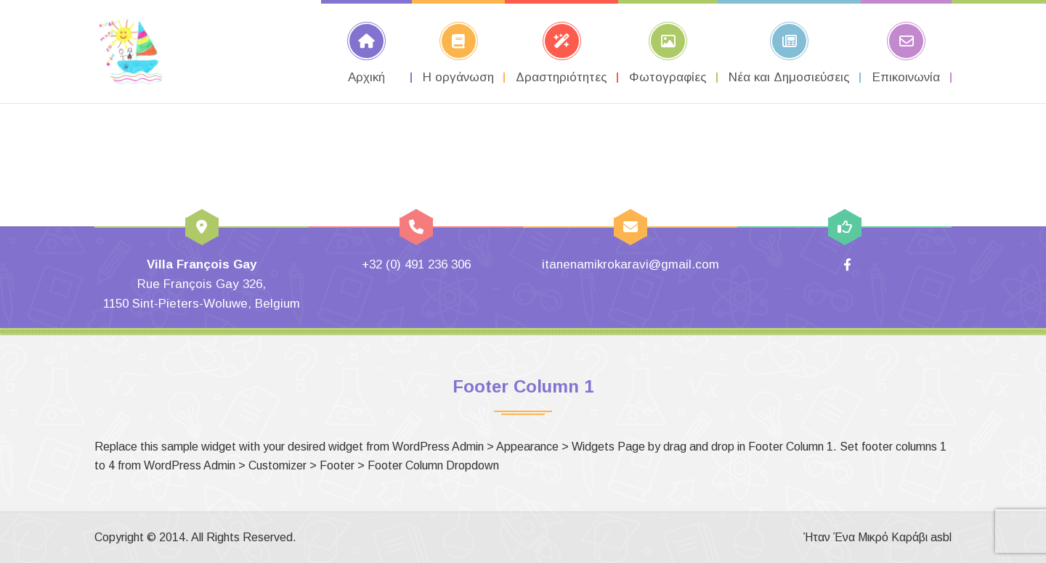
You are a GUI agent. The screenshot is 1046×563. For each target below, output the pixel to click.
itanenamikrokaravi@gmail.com (630, 264)
